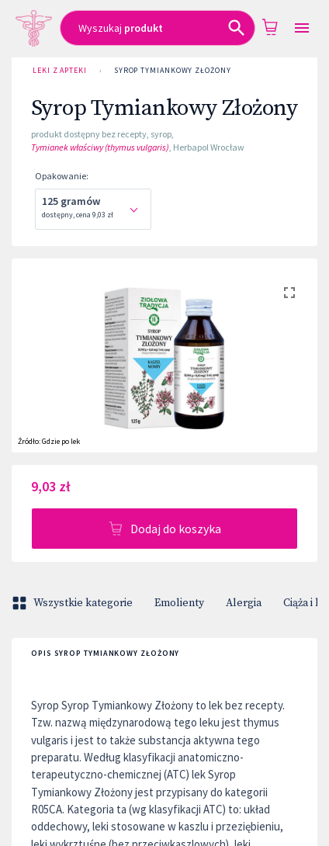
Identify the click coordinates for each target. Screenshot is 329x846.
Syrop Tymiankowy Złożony (172, 70)
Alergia (243, 603)
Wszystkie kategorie (73, 603)
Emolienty (179, 603)
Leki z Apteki (59, 70)
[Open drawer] (301, 28)
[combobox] (157, 28)
